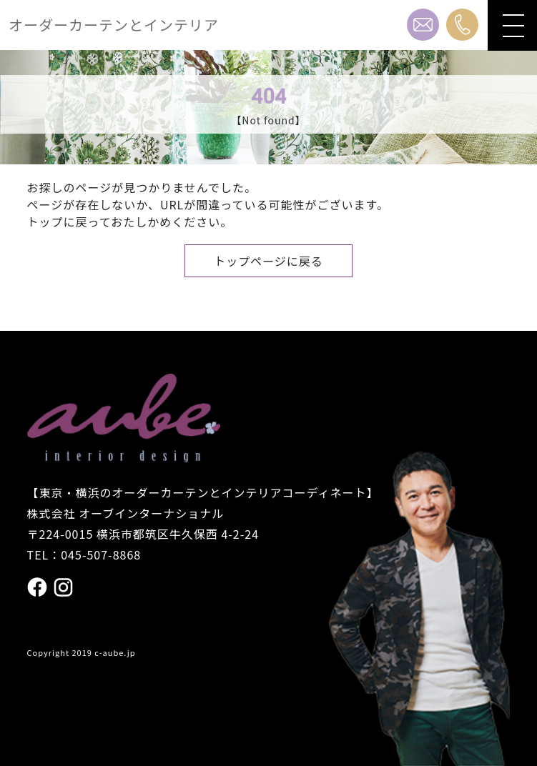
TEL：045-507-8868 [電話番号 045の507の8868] (84, 554)
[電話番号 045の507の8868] (462, 25)
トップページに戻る (268, 260)
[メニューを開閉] (512, 25)
